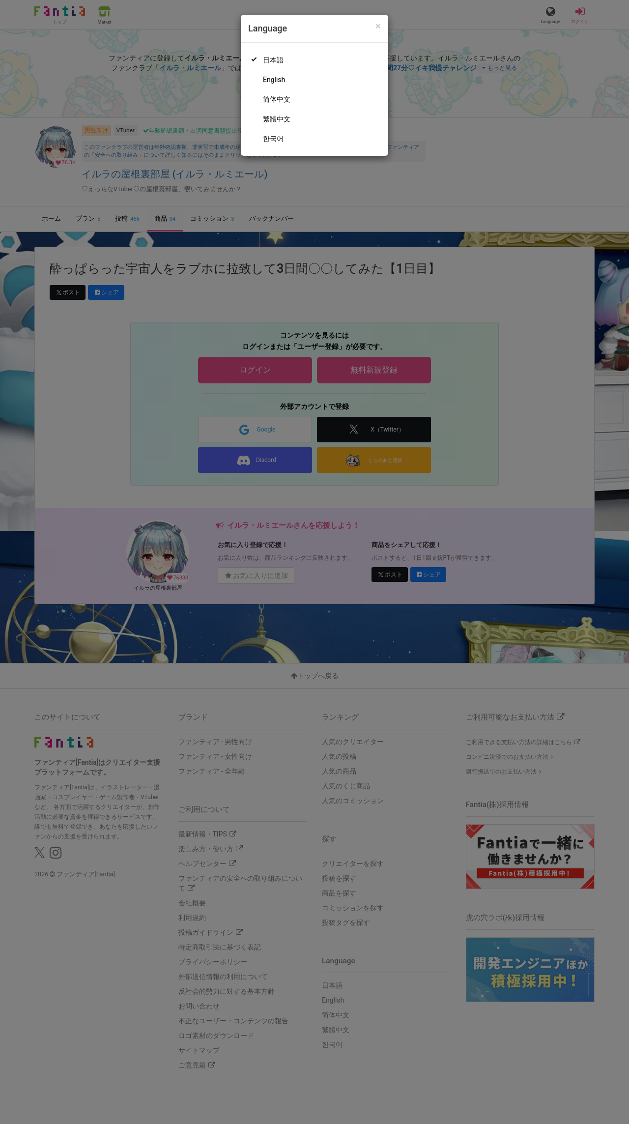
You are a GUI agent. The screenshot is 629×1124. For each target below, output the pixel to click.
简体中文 (276, 99)
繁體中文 (276, 119)
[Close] (378, 26)
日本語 (273, 60)
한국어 (273, 139)
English (274, 80)
